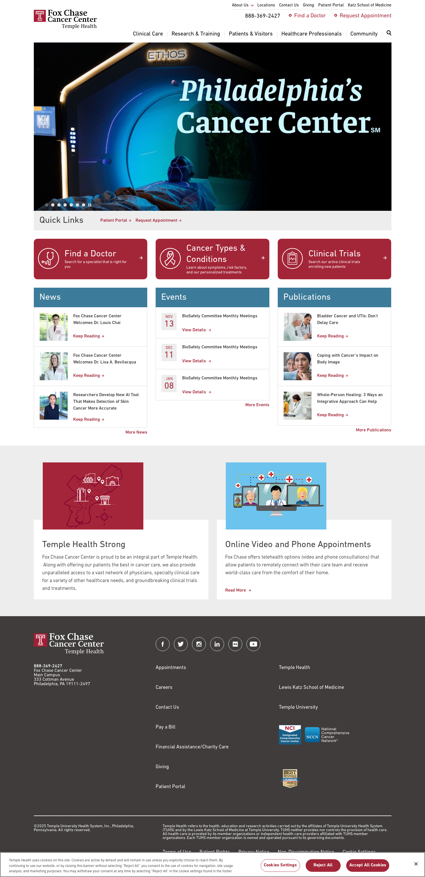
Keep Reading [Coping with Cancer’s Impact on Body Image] (330, 376)
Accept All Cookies (367, 869)
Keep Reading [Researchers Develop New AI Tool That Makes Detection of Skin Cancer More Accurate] (86, 419)
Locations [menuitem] (266, 5)
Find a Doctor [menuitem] (310, 16)
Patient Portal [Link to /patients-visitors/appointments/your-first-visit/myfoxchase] (113, 220)
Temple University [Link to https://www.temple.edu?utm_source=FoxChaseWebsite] (298, 707)
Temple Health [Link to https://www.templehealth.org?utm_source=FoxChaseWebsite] (294, 667)
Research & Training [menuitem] (196, 34)
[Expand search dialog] (388, 34)
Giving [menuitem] (308, 5)
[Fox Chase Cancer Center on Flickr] (235, 644)
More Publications (373, 430)
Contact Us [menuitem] (289, 5)
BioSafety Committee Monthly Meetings (219, 316)
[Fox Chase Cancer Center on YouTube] (253, 644)
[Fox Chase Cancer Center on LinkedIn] (217, 644)
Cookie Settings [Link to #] (359, 852)
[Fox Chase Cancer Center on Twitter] (181, 644)
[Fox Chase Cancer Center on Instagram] (199, 644)
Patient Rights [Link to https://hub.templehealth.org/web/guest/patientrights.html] (215, 852)
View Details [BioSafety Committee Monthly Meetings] (194, 330)
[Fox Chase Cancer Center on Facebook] (163, 644)
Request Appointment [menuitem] (365, 16)
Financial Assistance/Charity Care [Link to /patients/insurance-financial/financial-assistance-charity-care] (192, 747)
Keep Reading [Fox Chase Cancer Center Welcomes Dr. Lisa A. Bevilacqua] (86, 376)
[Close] (416, 867)
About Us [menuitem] (240, 5)
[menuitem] (388, 36)
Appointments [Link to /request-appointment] (171, 667)
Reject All (323, 869)
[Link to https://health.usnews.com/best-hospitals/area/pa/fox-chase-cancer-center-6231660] (290, 778)
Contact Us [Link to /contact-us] (167, 707)
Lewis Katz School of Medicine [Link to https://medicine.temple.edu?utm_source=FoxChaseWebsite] (311, 687)
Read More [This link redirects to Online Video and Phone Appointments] (236, 590)
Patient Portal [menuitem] (331, 5)
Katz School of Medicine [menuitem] (369, 5)
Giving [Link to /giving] (162, 767)
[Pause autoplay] (89, 205)
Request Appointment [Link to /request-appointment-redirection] (156, 220)
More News (136, 432)
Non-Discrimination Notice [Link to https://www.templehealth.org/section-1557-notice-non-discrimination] (306, 852)
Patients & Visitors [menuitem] (251, 34)
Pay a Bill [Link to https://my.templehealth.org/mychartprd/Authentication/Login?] (165, 727)
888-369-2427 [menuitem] (262, 16)
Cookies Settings (280, 869)
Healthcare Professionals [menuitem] (311, 34)
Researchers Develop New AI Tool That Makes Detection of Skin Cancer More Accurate (106, 402)
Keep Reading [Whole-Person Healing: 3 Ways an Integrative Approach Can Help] (330, 415)
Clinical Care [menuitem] (148, 34)
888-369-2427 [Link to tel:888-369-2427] (48, 666)
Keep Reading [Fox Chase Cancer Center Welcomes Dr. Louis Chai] (86, 336)
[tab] (46, 205)
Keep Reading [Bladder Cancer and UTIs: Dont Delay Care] (330, 336)
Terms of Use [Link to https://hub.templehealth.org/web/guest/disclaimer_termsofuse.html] (177, 852)
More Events (257, 405)
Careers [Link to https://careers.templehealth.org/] (164, 687)
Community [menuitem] (364, 34)
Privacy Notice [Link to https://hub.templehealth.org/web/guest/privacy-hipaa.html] (253, 852)
